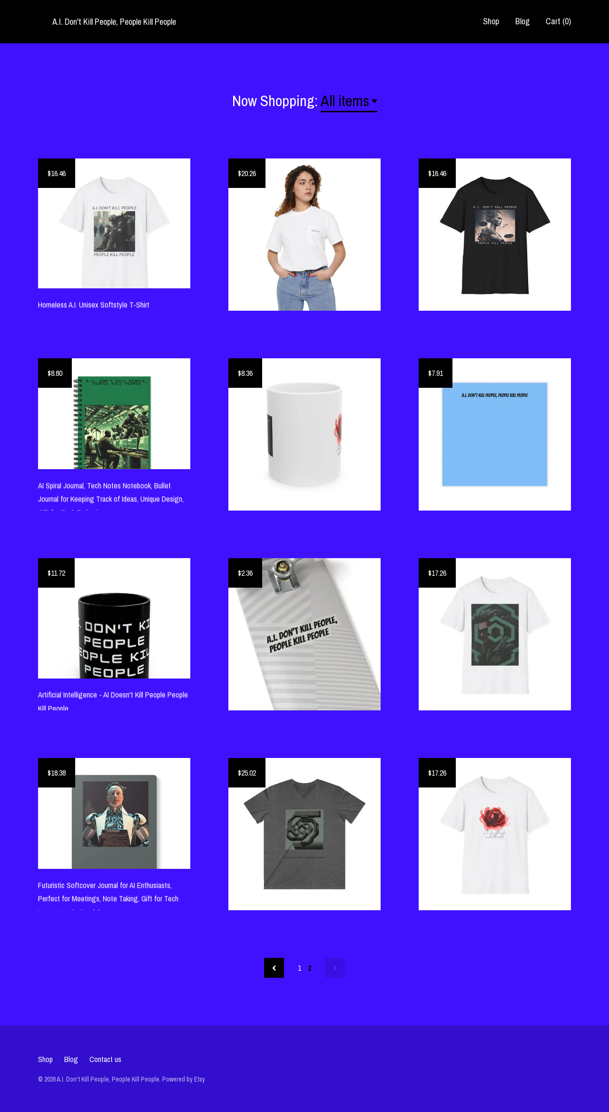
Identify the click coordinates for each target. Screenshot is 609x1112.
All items (345, 100)
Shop (491, 21)
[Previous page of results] (274, 968)
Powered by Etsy (183, 1079)
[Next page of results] (335, 968)
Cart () (558, 21)
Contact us (105, 1059)
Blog (522, 21)
